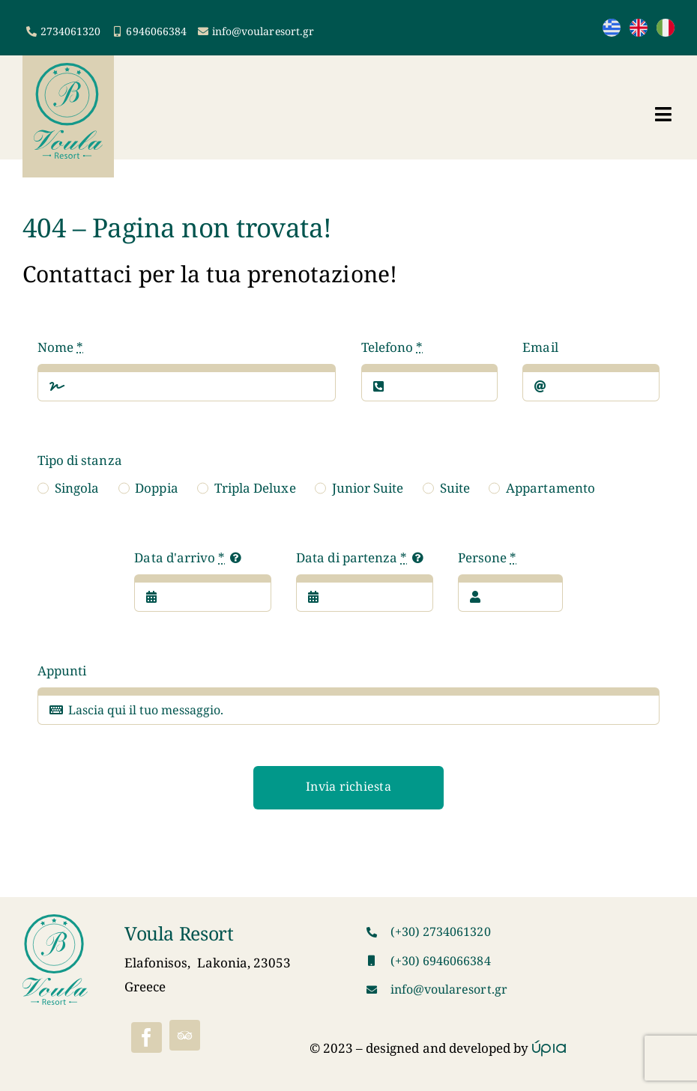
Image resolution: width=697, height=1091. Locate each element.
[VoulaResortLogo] (68, 69)
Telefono (392, 347)
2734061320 (70, 31)
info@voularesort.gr (263, 31)
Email (540, 347)
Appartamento (550, 487)
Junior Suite (368, 487)
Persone (487, 557)
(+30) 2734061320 (440, 931)
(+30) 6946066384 (440, 960)
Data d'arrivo (179, 557)
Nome (60, 347)
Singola (77, 487)
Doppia (156, 487)
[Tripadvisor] (184, 1035)
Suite (455, 487)
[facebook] (146, 1037)
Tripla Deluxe (255, 487)
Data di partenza (351, 557)
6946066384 (156, 31)
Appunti (61, 670)
